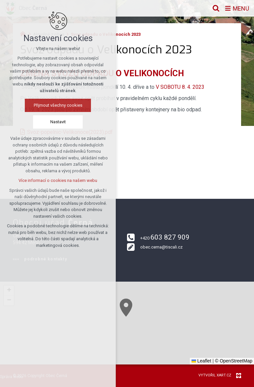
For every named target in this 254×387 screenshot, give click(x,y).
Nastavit (58, 121)
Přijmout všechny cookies (58, 105)
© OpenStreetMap (233, 360)
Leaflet (201, 360)
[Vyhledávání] (216, 8)
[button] (126, 307)
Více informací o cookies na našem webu (58, 180)
